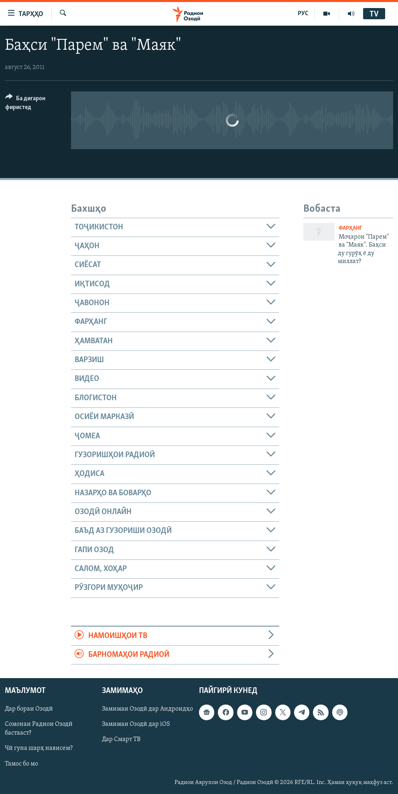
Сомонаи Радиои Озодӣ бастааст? (39, 729)
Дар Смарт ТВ (121, 740)
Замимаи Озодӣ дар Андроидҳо (147, 709)
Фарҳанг (350, 228)
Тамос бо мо (21, 764)
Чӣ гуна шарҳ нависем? (39, 748)
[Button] (33, 104)
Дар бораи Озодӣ (29, 709)
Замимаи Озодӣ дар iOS (136, 724)
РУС (303, 13)
